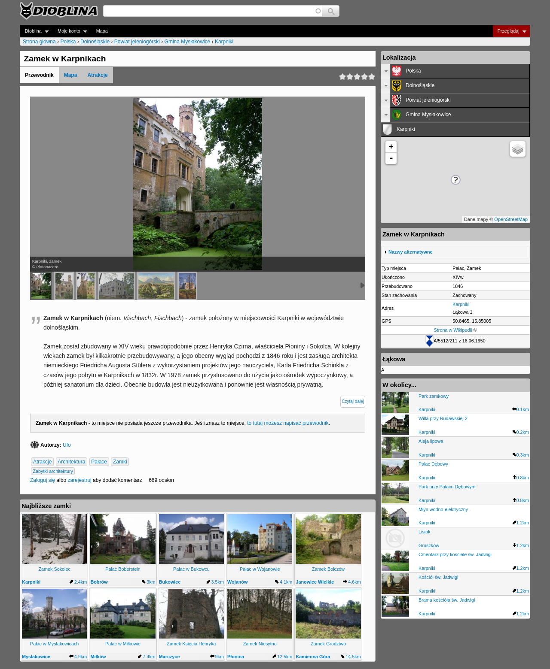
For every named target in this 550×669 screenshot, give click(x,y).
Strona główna (39, 42)
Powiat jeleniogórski (137, 42)
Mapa (102, 30)
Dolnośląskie (95, 42)
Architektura (71, 462)
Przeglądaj (509, 31)
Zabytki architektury (53, 471)
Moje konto (69, 31)
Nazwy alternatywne (410, 251)
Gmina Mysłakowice (188, 42)
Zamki (120, 462)
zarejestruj (79, 480)
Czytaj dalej (353, 401)
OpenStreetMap (511, 219)
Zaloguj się (42, 480)
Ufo (67, 445)
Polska (68, 42)
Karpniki (224, 42)
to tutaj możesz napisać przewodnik (287, 423)
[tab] (455, 71)
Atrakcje (97, 75)
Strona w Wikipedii (455, 330)
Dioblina (34, 31)
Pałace (99, 462)
